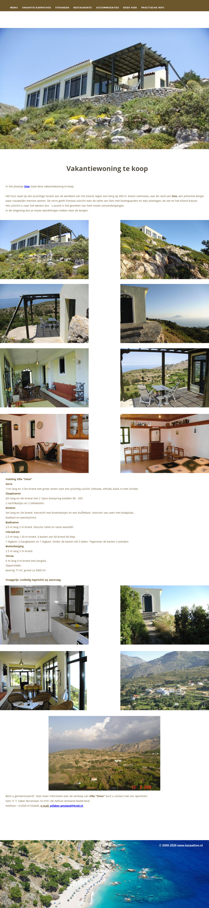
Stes (27, 186)
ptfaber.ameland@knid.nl (66, 806)
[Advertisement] (104, 825)
